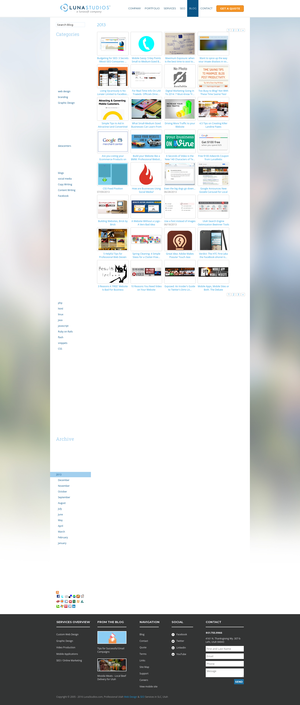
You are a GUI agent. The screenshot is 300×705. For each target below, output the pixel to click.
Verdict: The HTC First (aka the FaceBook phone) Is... (213, 255)
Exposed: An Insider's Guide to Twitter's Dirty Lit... (180, 288)
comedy (60, 75)
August (62, 503)
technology (62, 297)
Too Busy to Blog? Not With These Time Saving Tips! (213, 92)
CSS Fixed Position (113, 188)
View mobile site (149, 686)
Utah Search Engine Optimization (67, 388)
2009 (58, 564)
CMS (58, 70)
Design (60, 86)
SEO (182, 8)
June (60, 514)
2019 (58, 448)
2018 (58, 453)
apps (58, 54)
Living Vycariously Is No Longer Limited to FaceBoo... (113, 92)
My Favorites (65, 588)
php (60, 303)
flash (60, 337)
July (60, 508)
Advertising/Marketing (68, 43)
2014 (58, 469)
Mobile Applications (67, 654)
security (60, 276)
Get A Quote (230, 8)
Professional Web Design (69, 381)
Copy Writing (65, 184)
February (63, 537)
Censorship (62, 64)
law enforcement (65, 201)
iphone (60, 162)
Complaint (61, 80)
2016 (58, 458)
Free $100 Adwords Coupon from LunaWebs (213, 157)
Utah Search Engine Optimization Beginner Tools (213, 222)
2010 (58, 559)
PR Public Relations (66, 260)
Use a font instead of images (180, 221)
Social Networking (66, 292)
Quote (143, 647)
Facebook (63, 196)
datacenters (64, 146)
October (62, 491)
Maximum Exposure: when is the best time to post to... (180, 59)
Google (60, 129)
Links (142, 660)
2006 (58, 580)
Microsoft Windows (66, 212)
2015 (58, 464)
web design (64, 91)
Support (144, 673)
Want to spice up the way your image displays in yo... (213, 59)
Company (134, 8)
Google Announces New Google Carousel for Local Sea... (213, 192)
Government (63, 135)
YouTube (179, 654)
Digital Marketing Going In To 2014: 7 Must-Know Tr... (179, 92)
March (61, 531)
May (60, 520)
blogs (61, 173)
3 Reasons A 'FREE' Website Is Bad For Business (113, 288)
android (60, 48)
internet (60, 151)
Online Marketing (65, 167)
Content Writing (66, 190)
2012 (58, 548)
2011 (58, 554)
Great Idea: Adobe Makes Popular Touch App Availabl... (180, 257)
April (60, 526)
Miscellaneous (64, 217)
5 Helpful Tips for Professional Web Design (112, 255)
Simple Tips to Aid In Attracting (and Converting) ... (113, 127)
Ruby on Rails (65, 331)
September (64, 497)
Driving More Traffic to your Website (180, 125)
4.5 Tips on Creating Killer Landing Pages (213, 125)
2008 (58, 570)
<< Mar (60, 432)
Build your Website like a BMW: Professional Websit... (146, 157)
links (58, 206)
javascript (63, 326)
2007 (58, 575)
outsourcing (62, 249)
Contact (206, 8)
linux (60, 314)
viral (58, 365)
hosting (60, 140)
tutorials (60, 354)
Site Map (144, 667)
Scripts (60, 270)
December (63, 480)
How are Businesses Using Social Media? (146, 190)
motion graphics (65, 228)
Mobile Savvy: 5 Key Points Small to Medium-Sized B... (146, 59)
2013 (58, 474)
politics (60, 254)
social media (65, 178)
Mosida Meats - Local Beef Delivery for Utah (111, 677)
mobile (60, 222)
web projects (63, 375)
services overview (73, 622)
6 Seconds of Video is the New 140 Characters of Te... (180, 157)
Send (239, 681)
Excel (59, 124)
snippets (62, 343)
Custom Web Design (67, 634)
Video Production (65, 647)
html (60, 308)
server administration (68, 286)
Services (170, 8)
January (62, 543)
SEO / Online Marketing (69, 660)
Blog (192, 8)
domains (60, 108)
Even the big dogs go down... (180, 188)
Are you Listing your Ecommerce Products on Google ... (112, 159)
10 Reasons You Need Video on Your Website (146, 288)
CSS (60, 348)
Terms (143, 654)
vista (58, 370)
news (59, 233)
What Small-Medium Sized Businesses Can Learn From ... (146, 127)
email (59, 119)
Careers (144, 680)
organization (63, 244)
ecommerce (62, 113)
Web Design (130, 696)
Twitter (178, 641)
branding (63, 97)
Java (60, 320)
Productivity (62, 265)
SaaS (58, 400)
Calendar (61, 59)
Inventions (61, 156)
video (59, 359)
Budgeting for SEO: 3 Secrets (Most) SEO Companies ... (113, 59)
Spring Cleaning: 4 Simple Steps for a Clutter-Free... (146, 255)
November (64, 486)
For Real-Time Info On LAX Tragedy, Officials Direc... (146, 92)
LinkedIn (179, 647)
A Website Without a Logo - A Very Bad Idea (146, 222)
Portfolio (152, 8)
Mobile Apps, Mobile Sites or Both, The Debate (213, 288)
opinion (60, 238)
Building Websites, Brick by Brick (113, 222)
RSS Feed (64, 592)
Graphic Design (66, 102)
